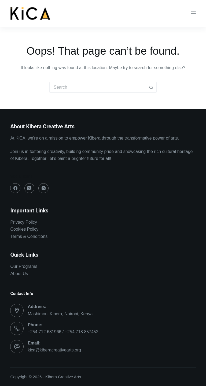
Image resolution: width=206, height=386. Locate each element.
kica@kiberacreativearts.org (54, 350)
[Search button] (151, 87)
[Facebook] (15, 188)
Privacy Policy (23, 222)
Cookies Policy (24, 229)
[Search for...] (97, 87)
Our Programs (23, 266)
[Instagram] (43, 188)
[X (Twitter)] (29, 188)
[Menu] (193, 13)
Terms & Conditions (28, 236)
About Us (19, 273)
